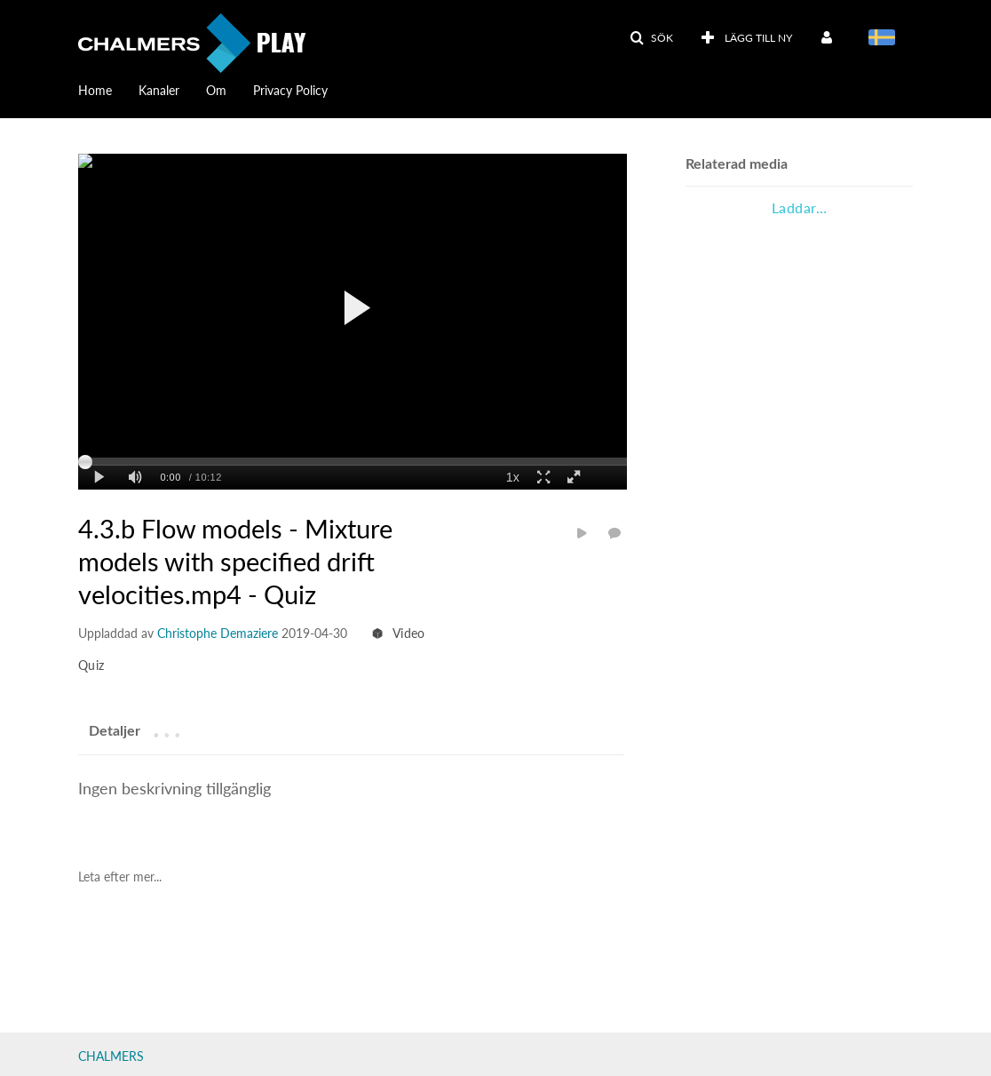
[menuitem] (746, 38)
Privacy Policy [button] (290, 90)
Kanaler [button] (159, 90)
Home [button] (95, 90)
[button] (651, 38)
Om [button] (216, 90)
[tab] (114, 730)
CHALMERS (111, 1056)
